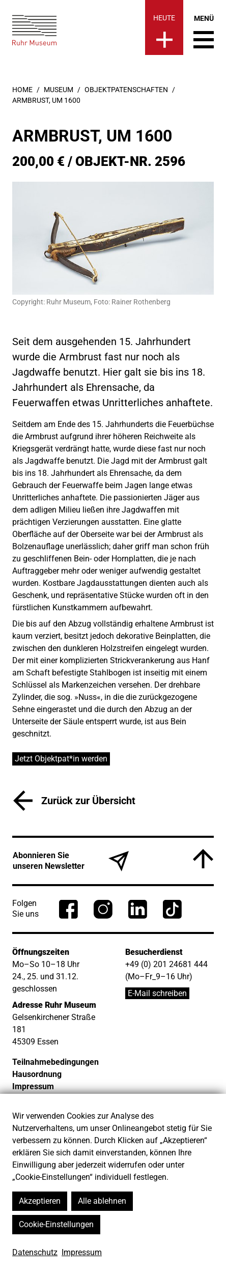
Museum (58, 90)
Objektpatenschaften (126, 90)
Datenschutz (35, 1252)
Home (22, 90)
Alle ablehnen (102, 1201)
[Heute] (164, 27)
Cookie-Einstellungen (56, 1224)
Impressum (82, 1252)
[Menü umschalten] (203, 31)
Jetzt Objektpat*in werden (61, 758)
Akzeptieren (40, 1201)
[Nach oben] (203, 858)
